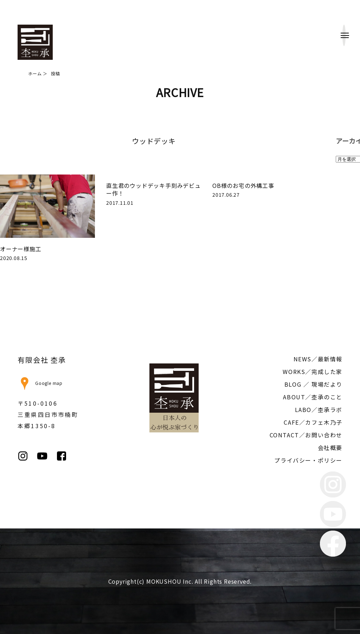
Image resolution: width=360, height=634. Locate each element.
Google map (40, 383)
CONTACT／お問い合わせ (306, 435)
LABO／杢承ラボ (318, 409)
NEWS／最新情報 (318, 359)
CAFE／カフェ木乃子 (313, 422)
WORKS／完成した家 (312, 371)
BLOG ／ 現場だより (313, 384)
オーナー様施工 (20, 249)
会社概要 (330, 447)
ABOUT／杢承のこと (312, 397)
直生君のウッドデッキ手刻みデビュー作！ (153, 189)
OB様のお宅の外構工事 (243, 185)
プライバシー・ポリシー (308, 460)
